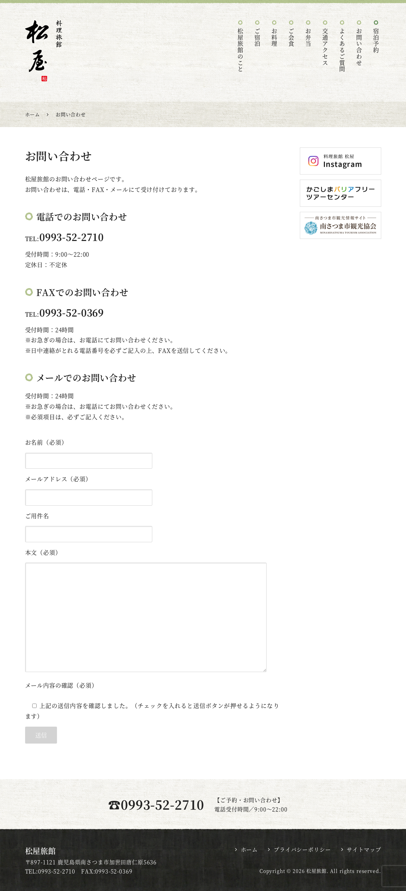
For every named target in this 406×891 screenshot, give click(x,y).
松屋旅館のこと (240, 50)
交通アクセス (325, 47)
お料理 (274, 37)
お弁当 (308, 37)
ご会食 (291, 37)
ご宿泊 (257, 37)
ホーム (249, 849)
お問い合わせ (359, 47)
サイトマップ (364, 849)
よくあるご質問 (342, 50)
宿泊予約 (376, 41)
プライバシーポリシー (302, 849)
